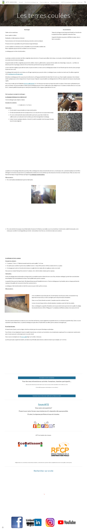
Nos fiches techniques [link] (30, 2)
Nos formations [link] (55, 2)
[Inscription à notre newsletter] (47, 377)
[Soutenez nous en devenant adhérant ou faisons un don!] (47, 396)
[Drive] (47, 150)
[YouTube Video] (43, 244)
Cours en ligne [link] (43, 2)
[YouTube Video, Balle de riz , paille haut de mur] (24, 358)
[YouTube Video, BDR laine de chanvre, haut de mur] (63, 358)
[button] (85, 2)
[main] (43, 15)
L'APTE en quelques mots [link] (67, 2)
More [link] (79, 2)
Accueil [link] (21, 2)
